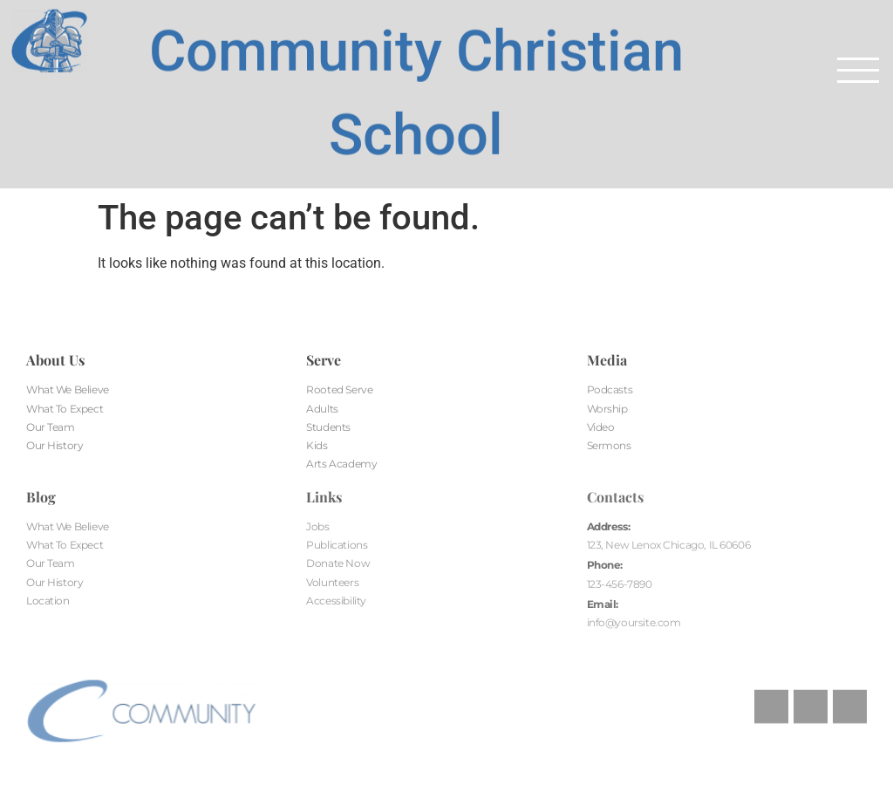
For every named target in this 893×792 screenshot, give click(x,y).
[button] (858, 70)
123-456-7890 (619, 584)
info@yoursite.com (634, 622)
